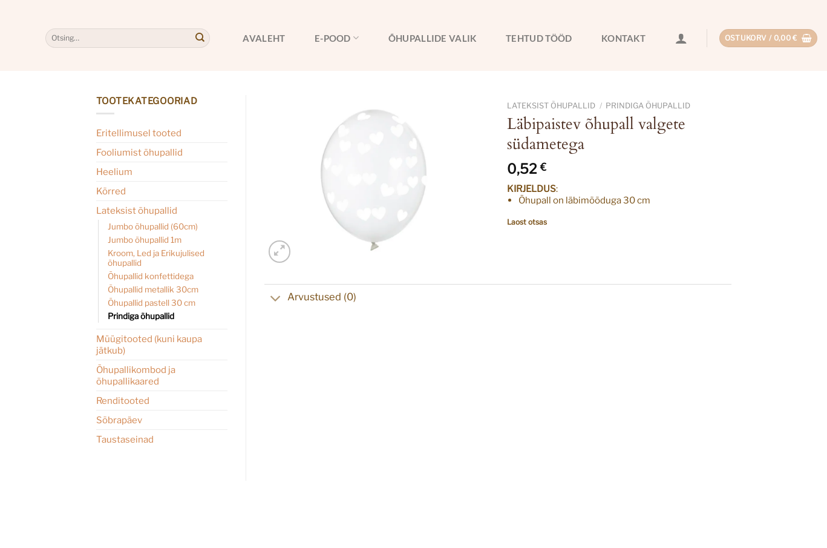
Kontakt (623, 38)
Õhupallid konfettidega (151, 276)
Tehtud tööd (539, 38)
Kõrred (111, 191)
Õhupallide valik (432, 38)
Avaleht (264, 38)
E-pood (337, 38)
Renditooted (122, 400)
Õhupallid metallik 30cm (153, 289)
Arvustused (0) (310, 298)
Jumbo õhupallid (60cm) (153, 226)
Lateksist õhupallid (136, 210)
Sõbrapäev (119, 420)
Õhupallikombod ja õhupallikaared (135, 375)
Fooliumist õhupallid (139, 152)
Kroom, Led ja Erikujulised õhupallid (156, 258)
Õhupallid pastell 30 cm (151, 303)
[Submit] (199, 38)
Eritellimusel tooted (138, 133)
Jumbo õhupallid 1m (144, 240)
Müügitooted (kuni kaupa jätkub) (149, 344)
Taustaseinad (125, 439)
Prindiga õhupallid (141, 316)
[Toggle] (275, 300)
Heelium (114, 171)
